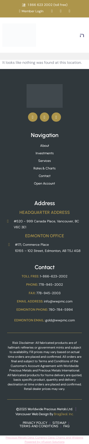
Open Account (44, 183)
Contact (45, 176)
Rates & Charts (44, 168)
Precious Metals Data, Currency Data (30, 438)
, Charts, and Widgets (69, 438)
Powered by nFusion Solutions (45, 442)
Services (44, 161)
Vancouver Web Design (32, 414)
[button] (82, 35)
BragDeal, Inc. (64, 414)
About (44, 146)
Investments (45, 153)
